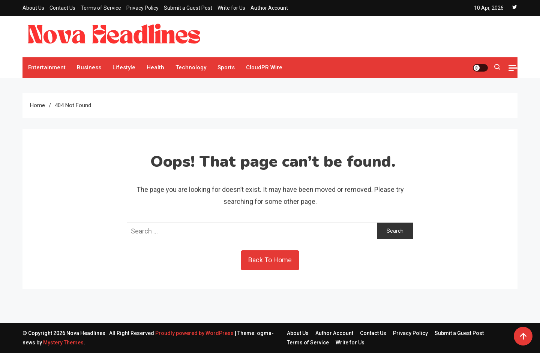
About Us (33, 8)
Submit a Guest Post (188, 8)
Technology (191, 67)
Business (89, 67)
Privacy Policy (142, 8)
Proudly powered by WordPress (195, 333)
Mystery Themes (63, 343)
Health (155, 67)
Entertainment (47, 67)
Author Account (269, 8)
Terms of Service (101, 8)
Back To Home (270, 260)
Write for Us (231, 8)
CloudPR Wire (264, 67)
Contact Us (62, 8)
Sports (226, 67)
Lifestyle (123, 67)
